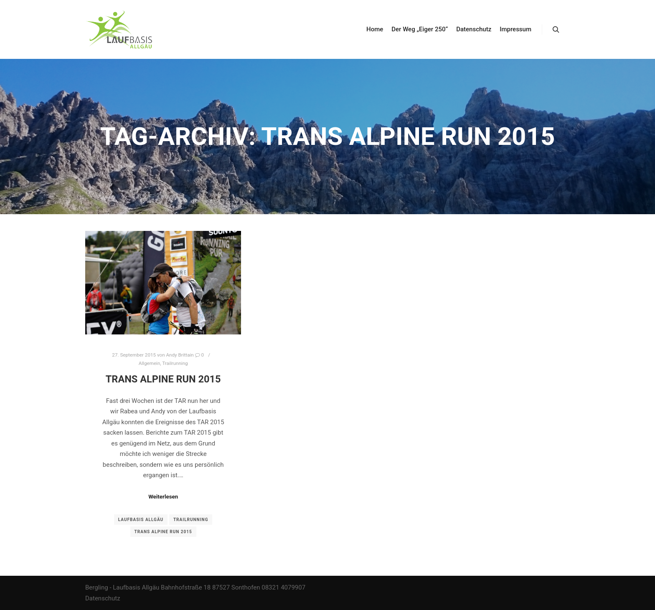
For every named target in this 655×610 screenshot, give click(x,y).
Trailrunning (175, 363)
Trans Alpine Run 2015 (163, 379)
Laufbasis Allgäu (140, 519)
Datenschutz (102, 598)
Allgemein (149, 363)
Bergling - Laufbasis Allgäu (122, 587)
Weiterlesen (163, 497)
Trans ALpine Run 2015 (163, 531)
